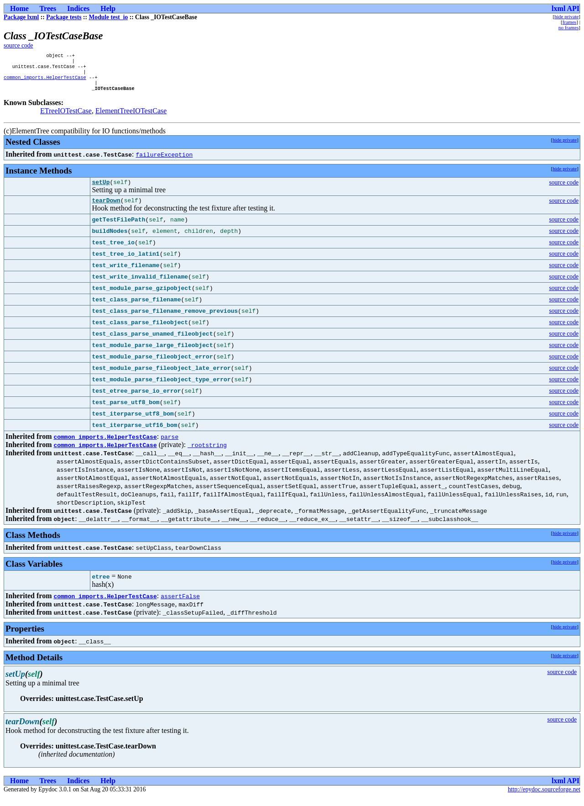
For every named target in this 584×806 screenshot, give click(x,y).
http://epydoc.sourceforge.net (544, 798)
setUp (101, 189)
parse (169, 446)
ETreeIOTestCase (66, 117)
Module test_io (108, 17)
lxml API (565, 8)
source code (18, 45)
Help (107, 8)
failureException (164, 161)
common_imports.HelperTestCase (45, 82)
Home (19, 8)
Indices (78, 8)
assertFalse (180, 605)
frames (569, 22)
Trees (48, 8)
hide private (566, 16)
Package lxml (21, 17)
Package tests (63, 17)
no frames (568, 27)
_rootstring (207, 454)
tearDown (106, 209)
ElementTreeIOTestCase (131, 117)
